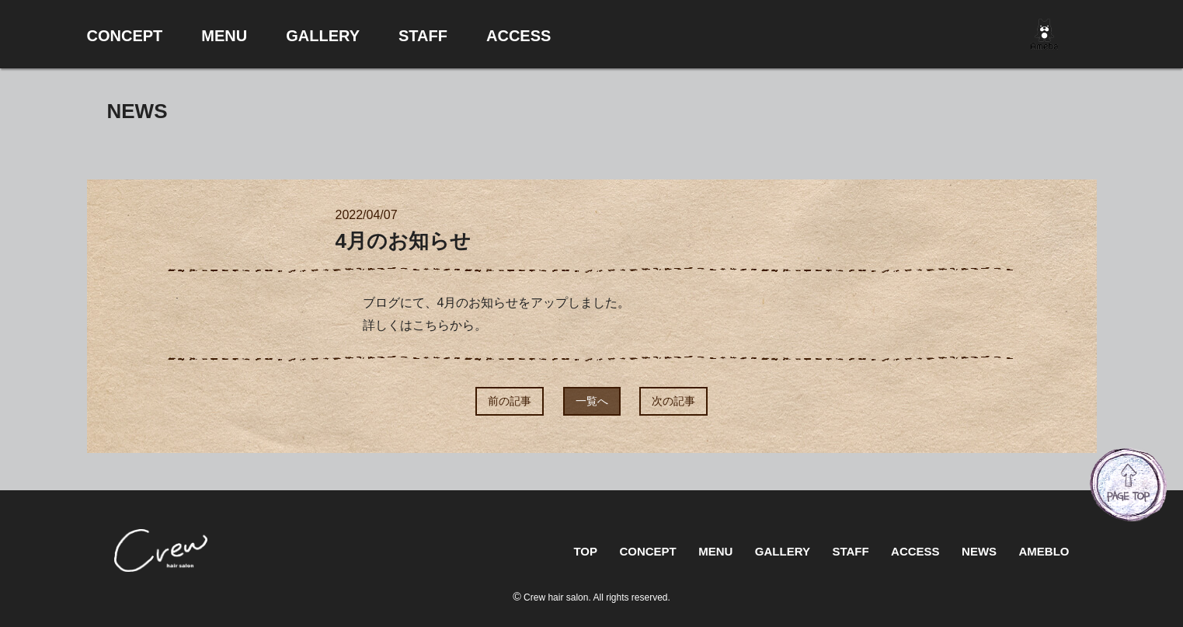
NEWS (979, 551)
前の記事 (509, 401)
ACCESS (915, 551)
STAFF (850, 551)
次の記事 (673, 401)
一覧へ (592, 401)
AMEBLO (1044, 551)
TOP (585, 551)
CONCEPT (647, 551)
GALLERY (782, 551)
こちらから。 (449, 325)
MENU (715, 551)
